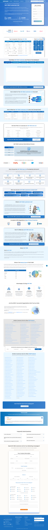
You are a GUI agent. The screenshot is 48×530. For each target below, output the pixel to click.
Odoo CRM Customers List (20, 377)
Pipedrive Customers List (31, 383)
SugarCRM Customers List (8, 392)
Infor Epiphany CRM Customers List (32, 370)
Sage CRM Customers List (20, 386)
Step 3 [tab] (9, 152)
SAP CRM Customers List (23, 328)
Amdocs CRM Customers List (20, 357)
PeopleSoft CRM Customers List (9, 383)
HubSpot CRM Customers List (9, 370)
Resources (22, 1)
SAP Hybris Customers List (23, 334)
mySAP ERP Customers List (8, 337)
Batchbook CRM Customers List (9, 360)
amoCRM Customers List (31, 357)
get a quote (28, 1)
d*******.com (13, 53)
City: (26, 468)
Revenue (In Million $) (17, 476)
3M (7, 50)
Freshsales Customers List (32, 366)
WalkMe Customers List (19, 396)
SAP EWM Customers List (33, 341)
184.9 (25, 44)
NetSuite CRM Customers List (20, 376)
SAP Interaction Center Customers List (35, 334)
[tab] (8, 62)
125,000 (30, 48)
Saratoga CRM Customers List (32, 389)
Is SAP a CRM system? (7, 434)
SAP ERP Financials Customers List (24, 331)
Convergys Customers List (20, 364)
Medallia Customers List (8, 376)
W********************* (7, 51)
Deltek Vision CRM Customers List (20, 366)
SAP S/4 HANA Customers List (9, 338)
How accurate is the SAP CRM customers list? (34, 434)
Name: (17, 456)
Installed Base (42, 1)
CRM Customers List (9, 3)
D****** (7, 53)
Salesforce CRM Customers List (32, 386)
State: (16, 468)
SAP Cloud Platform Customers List (9, 328)
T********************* (7, 48)
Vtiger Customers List (8, 396)
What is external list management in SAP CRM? (11, 441)
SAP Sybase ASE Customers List (9, 341)
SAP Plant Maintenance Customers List (25, 341)
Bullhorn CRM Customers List (20, 360)
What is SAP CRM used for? (31, 440)
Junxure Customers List (8, 373)
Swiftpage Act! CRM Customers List (21, 392)
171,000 (30, 44)
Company (11, 1)
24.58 (26, 50)
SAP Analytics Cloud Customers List (9, 324)
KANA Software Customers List (20, 373)
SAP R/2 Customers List (23, 338)
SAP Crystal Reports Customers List (35, 328)
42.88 (26, 48)
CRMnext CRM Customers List (9, 366)
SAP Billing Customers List (23, 325)
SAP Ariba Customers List (23, 324)
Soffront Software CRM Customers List (33, 390)
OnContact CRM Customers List (32, 377)
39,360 (30, 53)
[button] (13, 434)
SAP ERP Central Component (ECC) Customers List (11, 331)
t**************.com (14, 48)
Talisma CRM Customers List (32, 392)
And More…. (31, 344)
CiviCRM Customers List (8, 363)
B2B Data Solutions (16, 1)
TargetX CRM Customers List (9, 393)
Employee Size (31, 476)
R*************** (7, 47)
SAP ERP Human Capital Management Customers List (36, 331)
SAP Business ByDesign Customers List (35, 325)
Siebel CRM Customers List (8, 390)
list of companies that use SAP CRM (22, 55)
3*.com (14, 50)
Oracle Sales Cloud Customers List (32, 380)
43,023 (30, 51)
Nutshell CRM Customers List (9, 377)
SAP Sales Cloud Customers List (20, 389)
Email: (31, 456)
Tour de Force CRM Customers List (32, 393)
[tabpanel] (29, 151)
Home (5, 3)
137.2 (25, 45)
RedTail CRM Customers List (8, 386)
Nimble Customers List (31, 376)
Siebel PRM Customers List (20, 390)
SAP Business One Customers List (34, 337)
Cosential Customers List (31, 364)
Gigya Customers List (19, 367)
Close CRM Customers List (32, 363)
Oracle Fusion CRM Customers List (9, 380)
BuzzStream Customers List (32, 360)
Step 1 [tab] (9, 147)
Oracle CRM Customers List (20, 379)
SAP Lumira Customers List (8, 335)
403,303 (30, 47)
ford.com (14, 44)
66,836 (30, 50)
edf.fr (13, 45)
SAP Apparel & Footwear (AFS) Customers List (10, 325)
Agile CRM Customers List (8, 357)
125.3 (25, 47)
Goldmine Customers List (31, 367)
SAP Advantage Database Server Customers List (36, 324)
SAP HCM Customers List (8, 334)
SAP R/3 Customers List (33, 338)
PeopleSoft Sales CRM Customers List (21, 383)
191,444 (30, 45)
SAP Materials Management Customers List (35, 335)
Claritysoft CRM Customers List (20, 363)
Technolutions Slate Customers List (21, 393)
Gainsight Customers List (8, 367)
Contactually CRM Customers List (9, 364)
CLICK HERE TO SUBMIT (37, 21)
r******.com (13, 47)
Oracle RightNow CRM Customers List (21, 380)
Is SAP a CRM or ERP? (30, 437)
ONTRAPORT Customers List (8, 379)
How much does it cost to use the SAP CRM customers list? (12, 437)
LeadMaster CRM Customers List (32, 373)
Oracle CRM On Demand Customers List (33, 379)
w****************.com (13, 51)
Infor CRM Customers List (19, 370)
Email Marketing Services (34, 1)
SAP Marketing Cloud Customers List (25, 335)
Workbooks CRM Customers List (32, 396)
